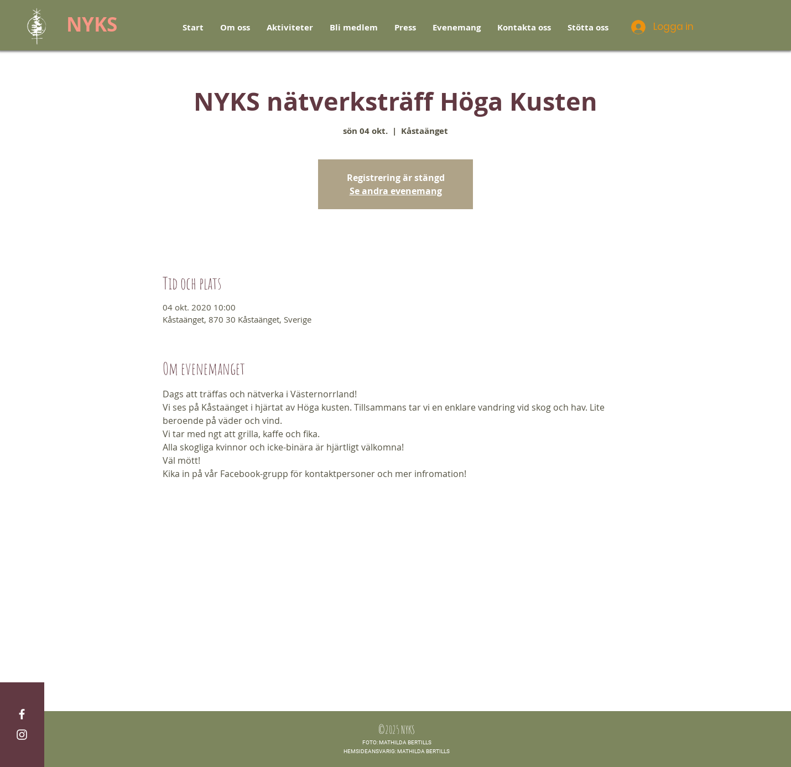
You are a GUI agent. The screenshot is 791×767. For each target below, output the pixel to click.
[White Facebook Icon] (22, 714)
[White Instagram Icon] (22, 735)
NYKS (91, 24)
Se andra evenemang (396, 191)
